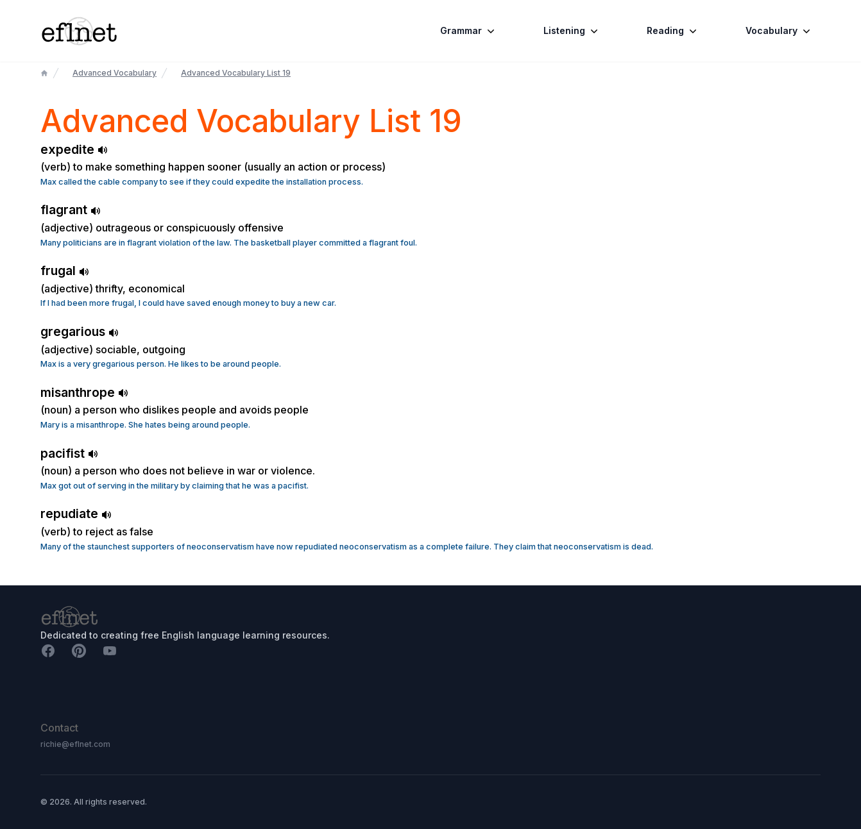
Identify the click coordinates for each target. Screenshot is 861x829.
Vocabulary (779, 30)
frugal (64, 270)
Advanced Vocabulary (114, 73)
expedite (74, 149)
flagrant (70, 209)
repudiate (76, 513)
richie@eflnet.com (75, 744)
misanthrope (84, 392)
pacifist (69, 453)
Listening (572, 30)
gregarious (79, 331)
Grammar (468, 30)
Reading (673, 30)
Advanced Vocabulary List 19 (236, 73)
